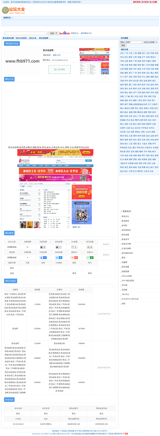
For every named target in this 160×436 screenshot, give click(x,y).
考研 (150, 96)
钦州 (156, 140)
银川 (154, 152)
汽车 (135, 69)
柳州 (122, 140)
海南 (139, 61)
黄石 (145, 100)
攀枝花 (140, 112)
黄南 (156, 155)
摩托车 (140, 171)
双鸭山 (137, 132)
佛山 (152, 73)
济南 (143, 89)
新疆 (152, 65)
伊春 (143, 132)
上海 (135, 53)
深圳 (139, 73)
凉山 (135, 116)
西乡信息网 (43, 38)
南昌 (148, 116)
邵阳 (135, 159)
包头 (130, 148)
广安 (139, 116)
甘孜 (130, 116)
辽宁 (143, 57)
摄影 (135, 100)
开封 (152, 93)
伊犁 (145, 163)
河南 (152, 53)
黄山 (122, 124)
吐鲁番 (131, 163)
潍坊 (130, 93)
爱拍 (123, 258)
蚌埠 (145, 120)
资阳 (150, 112)
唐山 (122, 108)
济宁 (135, 93)
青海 (130, 65)
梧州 (130, 140)
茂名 (130, 77)
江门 (122, 77)
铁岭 (143, 124)
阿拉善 (123, 152)
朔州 (135, 136)
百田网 (124, 290)
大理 (130, 171)
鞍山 (135, 124)
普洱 (156, 167)
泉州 (139, 85)
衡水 (126, 112)
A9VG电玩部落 (128, 281)
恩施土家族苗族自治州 (138, 104)
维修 (122, 100)
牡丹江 (152, 128)
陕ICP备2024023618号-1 (62, 434)
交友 (151, 171)
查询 (74, 273)
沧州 (156, 108)
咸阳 (137, 152)
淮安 (141, 81)
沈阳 (126, 124)
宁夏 (122, 65)
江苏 (130, 53)
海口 (126, 144)
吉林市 (123, 128)
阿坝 (126, 116)
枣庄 (156, 89)
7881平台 (125, 294)
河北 (122, 57)
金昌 (126, 155)
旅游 (139, 69)
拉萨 (149, 163)
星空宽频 (125, 267)
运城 (152, 136)
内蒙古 (149, 61)
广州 (135, 73)
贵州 (143, 61)
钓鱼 (152, 69)
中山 (143, 77)
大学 (143, 69)
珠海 (143, 73)
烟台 (126, 93)
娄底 (150, 159)
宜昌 (149, 100)
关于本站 (78, 431)
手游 (154, 96)
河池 (152, 140)
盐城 (145, 81)
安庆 (154, 120)
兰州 (122, 155)
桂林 (126, 140)
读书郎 (124, 226)
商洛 (150, 152)
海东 (148, 155)
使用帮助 (85, 431)
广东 (126, 53)
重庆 (130, 57)
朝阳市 (149, 124)
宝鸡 (132, 152)
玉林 (143, 140)
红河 (135, 171)
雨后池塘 (125, 235)
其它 (130, 73)
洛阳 (156, 93)
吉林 (148, 57)
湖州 (122, 89)
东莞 (139, 77)
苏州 (130, 81)
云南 (122, 69)
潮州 (148, 77)
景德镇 (123, 120)
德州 (143, 93)
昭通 (143, 167)
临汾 (148, 136)
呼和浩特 (123, 148)
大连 (130, 124)
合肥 (141, 120)
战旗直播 (125, 271)
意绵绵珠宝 (126, 230)
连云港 (136, 81)
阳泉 (143, 136)
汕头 (148, 73)
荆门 (153, 100)
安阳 (122, 96)
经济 (141, 96)
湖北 (156, 53)
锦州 (139, 124)
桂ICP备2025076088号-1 (99, 431)
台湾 (148, 65)
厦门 (130, 85)
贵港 (122, 144)
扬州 (150, 81)
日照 (139, 93)
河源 (135, 77)
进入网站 (61, 69)
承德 (151, 108)
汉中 (145, 152)
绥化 (126, 136)
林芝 (126, 167)
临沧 (122, 171)
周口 (132, 96)
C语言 (139, 100)
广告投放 (63, 431)
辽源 (128, 128)
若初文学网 (126, 244)
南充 (154, 112)
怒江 (126, 171)
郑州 (148, 93)
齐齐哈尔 (144, 128)
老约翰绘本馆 (127, 253)
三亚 (130, 144)
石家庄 (155, 104)
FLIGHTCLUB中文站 (130, 299)
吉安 (156, 116)
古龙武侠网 (126, 248)
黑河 (122, 136)
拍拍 (123, 304)
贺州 (139, 140)
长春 (154, 124)
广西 (135, 61)
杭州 (143, 85)
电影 (126, 100)
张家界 (144, 159)
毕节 (154, 144)
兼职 (126, 73)
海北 (152, 155)
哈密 (136, 163)
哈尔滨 (137, 128)
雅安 (122, 116)
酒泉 (139, 155)
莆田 (126, 85)
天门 (149, 104)
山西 (126, 61)
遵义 (139, 144)
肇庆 (156, 73)
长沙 (122, 159)
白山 (132, 128)
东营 (122, 93)
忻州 (139, 136)
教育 (130, 61)
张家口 (146, 108)
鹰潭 (137, 120)
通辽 (134, 148)
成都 (130, 112)
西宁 (143, 155)
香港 (139, 65)
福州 (122, 85)
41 (27, 247)
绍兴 (156, 85)
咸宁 (126, 104)
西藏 (156, 65)
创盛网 (124, 262)
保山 (148, 167)
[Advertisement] (45, 17)
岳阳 (139, 159)
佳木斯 (123, 132)
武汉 (137, 96)
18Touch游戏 (127, 276)
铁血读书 (125, 239)
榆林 (141, 152)
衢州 (135, 89)
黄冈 (122, 104)
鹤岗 (153, 132)
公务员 (146, 171)
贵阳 (135, 144)
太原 (130, 136)
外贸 (148, 69)
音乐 (130, 100)
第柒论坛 (125, 216)
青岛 (148, 89)
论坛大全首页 (21, 38)
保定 (141, 108)
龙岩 (135, 85)
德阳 (145, 112)
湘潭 (130, 159)
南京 (156, 77)
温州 (152, 85)
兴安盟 (155, 148)
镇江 (154, 81)
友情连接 (70, 431)
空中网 (124, 285)
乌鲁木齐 (123, 163)
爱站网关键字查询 (104, 368)
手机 (145, 96)
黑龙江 (153, 57)
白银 (130, 155)
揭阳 (152, 77)
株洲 (126, 159)
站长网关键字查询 (104, 314)
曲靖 (135, 167)
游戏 (130, 69)
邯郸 (132, 108)
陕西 (154, 61)
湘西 (154, 159)
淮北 (150, 120)
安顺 (150, 144)
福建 (139, 53)
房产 (126, 77)
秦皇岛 (127, 108)
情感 (156, 69)
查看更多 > (106, 244)
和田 (140, 163)
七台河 (148, 132)
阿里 (122, 167)
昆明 (130, 167)
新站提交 (55, 431)
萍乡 (128, 120)
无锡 (122, 81)
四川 (126, 57)
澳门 (143, 65)
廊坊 (122, 112)
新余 (132, 120)
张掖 (135, 155)
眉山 (143, 116)
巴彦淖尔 (148, 148)
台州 (139, 89)
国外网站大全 (86, 33)
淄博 (152, 89)
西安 (128, 152)
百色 (148, 140)
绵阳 (135, 112)
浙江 (143, 53)
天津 (122, 61)
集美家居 (125, 221)
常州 (126, 81)
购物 (126, 69)
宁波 (148, 85)
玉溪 (139, 167)
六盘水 (144, 144)
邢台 (137, 108)
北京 (122, 53)
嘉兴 (126, 89)
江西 (135, 57)
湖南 (135, 65)
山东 (148, 53)
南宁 (156, 136)
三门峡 (127, 96)
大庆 (128, 132)
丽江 (152, 167)
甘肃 (126, 65)
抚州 (152, 116)
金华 (130, 89)
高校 (122, 73)
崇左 (135, 140)
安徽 (139, 57)
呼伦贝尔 (140, 148)
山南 (153, 163)
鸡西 (132, 132)
